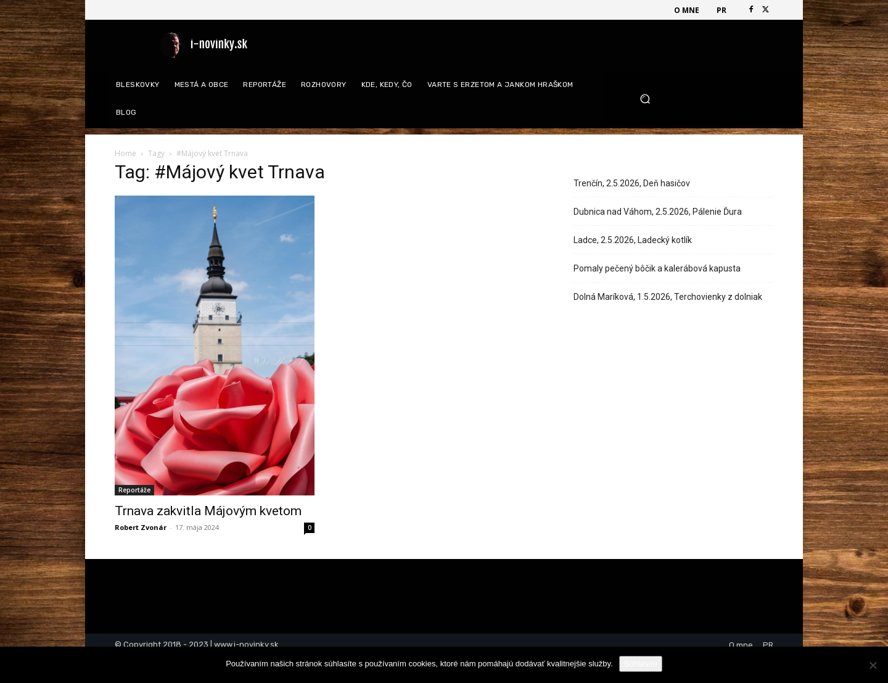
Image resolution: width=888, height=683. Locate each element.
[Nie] (872, 665)
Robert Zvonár (140, 527)
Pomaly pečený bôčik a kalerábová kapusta (657, 268)
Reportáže (134, 490)
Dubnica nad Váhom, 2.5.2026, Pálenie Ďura (658, 212)
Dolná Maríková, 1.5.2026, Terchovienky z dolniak (668, 297)
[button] (702, 99)
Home (125, 153)
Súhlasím (640, 663)
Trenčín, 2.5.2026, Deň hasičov (632, 183)
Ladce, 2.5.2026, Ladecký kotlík (633, 240)
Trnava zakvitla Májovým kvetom (208, 510)
